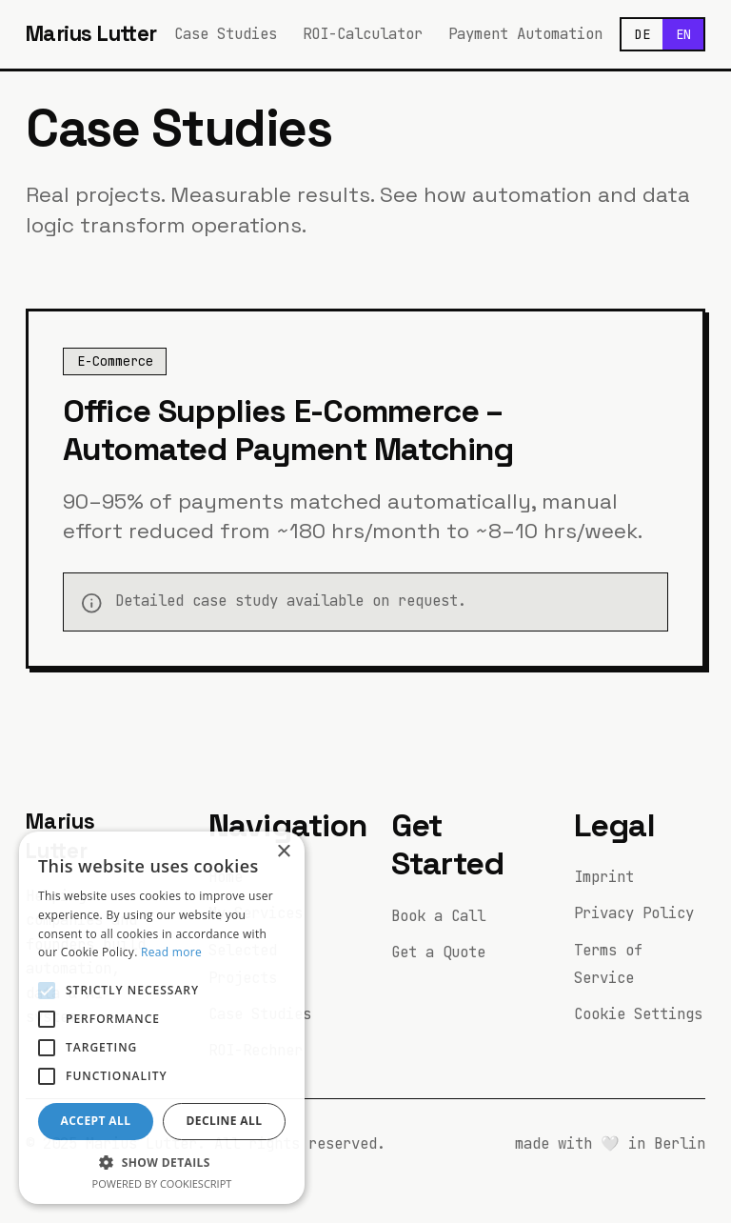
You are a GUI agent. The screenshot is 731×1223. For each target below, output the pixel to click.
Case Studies (225, 34)
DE (642, 34)
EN (683, 34)
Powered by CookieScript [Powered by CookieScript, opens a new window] (162, 1183)
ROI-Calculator (363, 34)
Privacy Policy (634, 913)
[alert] (162, 1018)
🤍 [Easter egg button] (610, 1143)
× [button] (283, 852)
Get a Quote (438, 952)
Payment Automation (525, 34)
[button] (162, 1163)
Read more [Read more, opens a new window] (171, 952)
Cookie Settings (638, 1014)
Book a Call (438, 916)
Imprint (604, 877)
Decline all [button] (225, 1121)
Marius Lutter (91, 34)
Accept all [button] (96, 1121)
